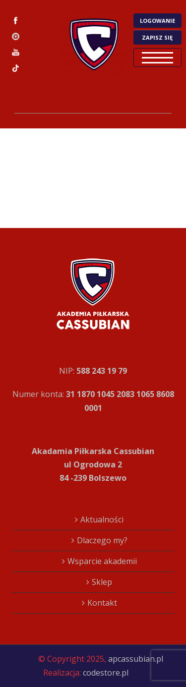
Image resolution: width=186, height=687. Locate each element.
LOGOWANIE (157, 20)
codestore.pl (105, 672)
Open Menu (157, 57)
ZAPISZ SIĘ (157, 37)
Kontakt (102, 602)
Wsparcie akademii (102, 561)
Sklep (102, 581)
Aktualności (102, 519)
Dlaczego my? (102, 540)
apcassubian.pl (135, 658)
